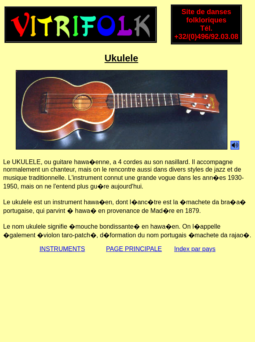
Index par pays (195, 249)
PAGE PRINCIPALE (134, 249)
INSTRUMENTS (62, 249)
